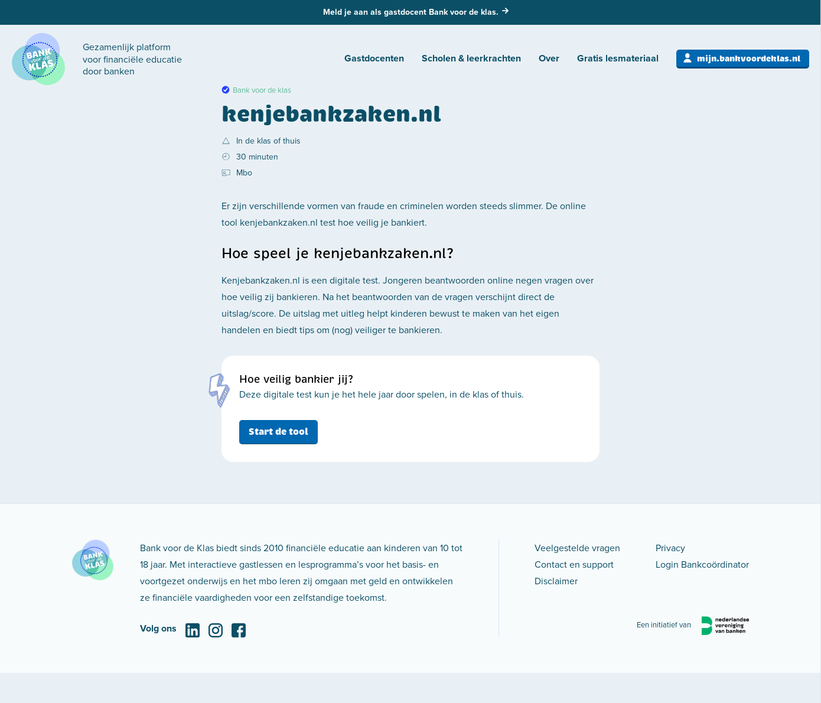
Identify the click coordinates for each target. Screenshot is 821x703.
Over (549, 58)
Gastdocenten (374, 58)
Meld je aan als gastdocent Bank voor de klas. (411, 12)
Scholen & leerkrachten (471, 58)
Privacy (670, 547)
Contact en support (574, 564)
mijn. (748, 58)
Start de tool (278, 431)
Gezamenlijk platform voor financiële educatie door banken (132, 59)
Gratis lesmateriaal (618, 58)
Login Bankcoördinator (702, 564)
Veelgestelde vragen (577, 547)
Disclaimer (556, 580)
